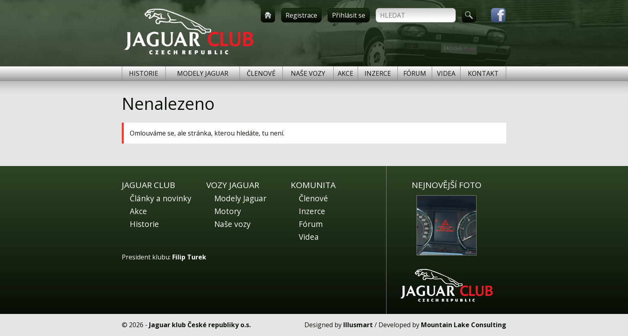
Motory (227, 211)
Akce (345, 73)
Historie (143, 73)
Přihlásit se (348, 15)
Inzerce (377, 73)
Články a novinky (160, 198)
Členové (261, 73)
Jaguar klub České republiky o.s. (200, 324)
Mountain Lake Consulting (463, 324)
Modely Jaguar (202, 73)
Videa (446, 73)
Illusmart (358, 324)
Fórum (414, 73)
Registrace (301, 15)
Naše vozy (308, 73)
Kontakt (483, 73)
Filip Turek (189, 257)
